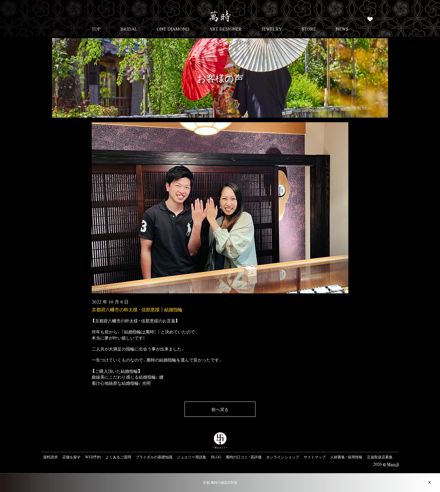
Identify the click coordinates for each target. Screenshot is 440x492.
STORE (309, 28)
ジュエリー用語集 (191, 456)
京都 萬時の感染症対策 (220, 482)
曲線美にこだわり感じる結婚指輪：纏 (127, 377)
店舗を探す (71, 456)
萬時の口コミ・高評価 (244, 456)
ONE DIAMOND (173, 28)
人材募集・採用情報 (346, 456)
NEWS (342, 28)
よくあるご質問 (118, 456)
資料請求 (50, 456)
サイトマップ (315, 456)
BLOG (216, 456)
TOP (96, 28)
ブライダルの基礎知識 (154, 456)
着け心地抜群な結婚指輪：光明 (121, 383)
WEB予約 (93, 456)
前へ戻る (220, 409)
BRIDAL (128, 28)
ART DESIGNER (225, 28)
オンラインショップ (282, 456)
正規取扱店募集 (380, 456)
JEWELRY (272, 28)
